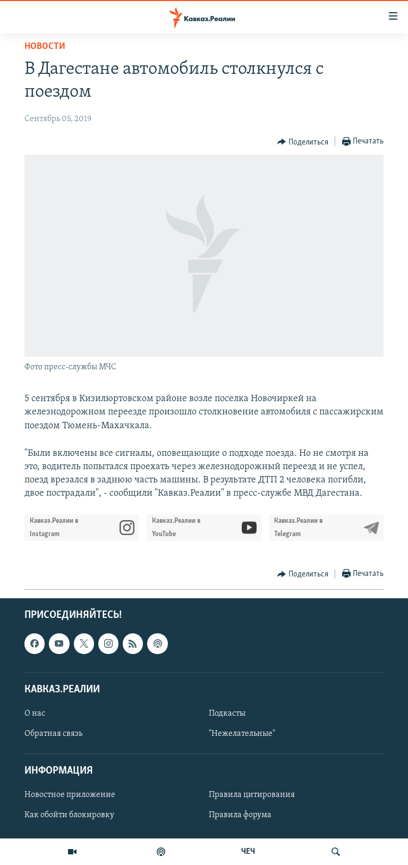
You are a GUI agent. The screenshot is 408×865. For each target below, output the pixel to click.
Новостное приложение (69, 795)
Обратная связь (53, 734)
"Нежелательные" (242, 734)
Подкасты (227, 713)
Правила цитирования (252, 795)
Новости (44, 46)
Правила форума (240, 815)
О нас (34, 713)
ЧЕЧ (248, 851)
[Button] (302, 142)
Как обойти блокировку (69, 815)
